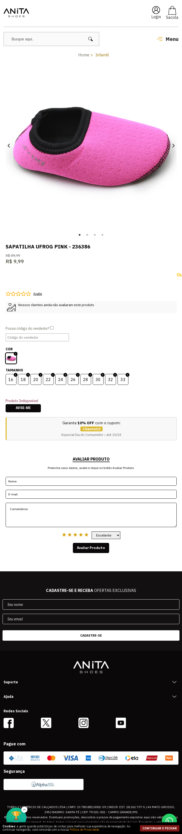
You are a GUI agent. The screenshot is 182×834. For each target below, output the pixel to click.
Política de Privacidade (84, 829)
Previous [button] (9, 146)
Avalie (37, 294)
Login (156, 16)
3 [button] (94, 235)
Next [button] (173, 146)
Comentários (91, 515)
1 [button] (79, 235)
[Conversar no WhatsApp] (169, 821)
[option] (91, 145)
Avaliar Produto (91, 548)
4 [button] (102, 235)
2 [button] (87, 235)
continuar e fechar (159, 828)
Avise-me (23, 408)
